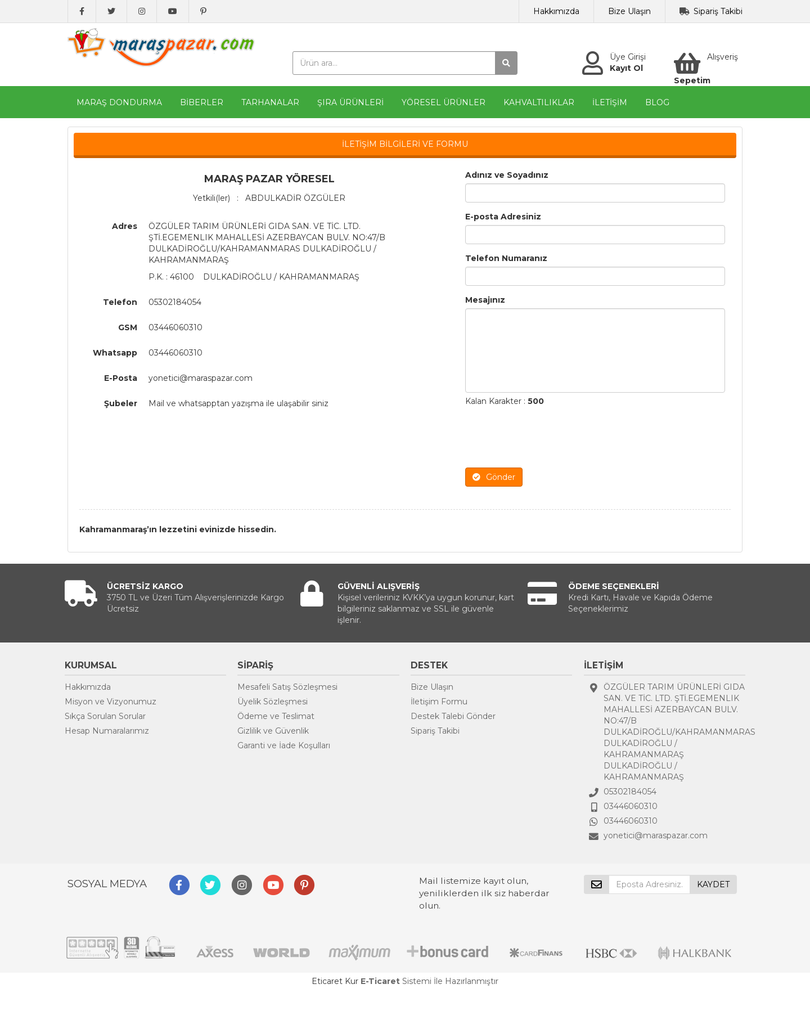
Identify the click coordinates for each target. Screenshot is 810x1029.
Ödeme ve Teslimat (275, 716)
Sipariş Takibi (718, 11)
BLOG (657, 102)
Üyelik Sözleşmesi (272, 702)
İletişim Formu (439, 702)
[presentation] (550, 437)
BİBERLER (201, 102)
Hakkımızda (556, 11)
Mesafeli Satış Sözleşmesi (287, 687)
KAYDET (713, 884)
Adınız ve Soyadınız (506, 175)
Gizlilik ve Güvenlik (273, 731)
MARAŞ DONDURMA (119, 102)
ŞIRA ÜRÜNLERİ (350, 102)
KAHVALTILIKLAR (538, 102)
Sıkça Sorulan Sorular (105, 716)
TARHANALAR (270, 102)
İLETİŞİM (609, 102)
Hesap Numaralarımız (107, 731)
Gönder (493, 477)
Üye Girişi (628, 57)
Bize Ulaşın (629, 11)
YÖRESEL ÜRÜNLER (443, 102)
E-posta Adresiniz (503, 217)
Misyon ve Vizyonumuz (110, 702)
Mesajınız (485, 300)
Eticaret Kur (335, 981)
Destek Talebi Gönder (453, 716)
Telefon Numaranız (506, 258)
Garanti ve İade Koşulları (283, 745)
